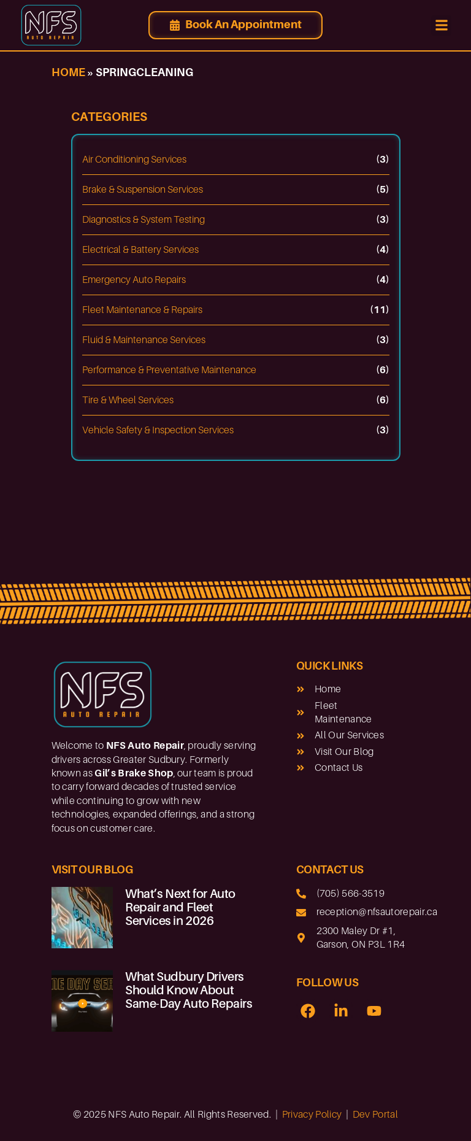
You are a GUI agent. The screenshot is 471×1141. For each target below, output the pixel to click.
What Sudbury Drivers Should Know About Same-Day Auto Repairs (189, 990)
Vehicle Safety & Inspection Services (158, 430)
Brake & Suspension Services (142, 189)
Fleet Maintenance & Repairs (142, 309)
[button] (441, 25)
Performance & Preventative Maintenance (169, 370)
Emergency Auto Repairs (134, 279)
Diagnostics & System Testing (143, 219)
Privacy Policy (312, 1114)
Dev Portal (375, 1114)
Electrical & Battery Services (140, 249)
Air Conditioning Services (134, 159)
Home (68, 72)
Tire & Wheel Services (128, 400)
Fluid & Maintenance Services (143, 340)
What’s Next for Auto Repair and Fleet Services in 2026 (180, 907)
